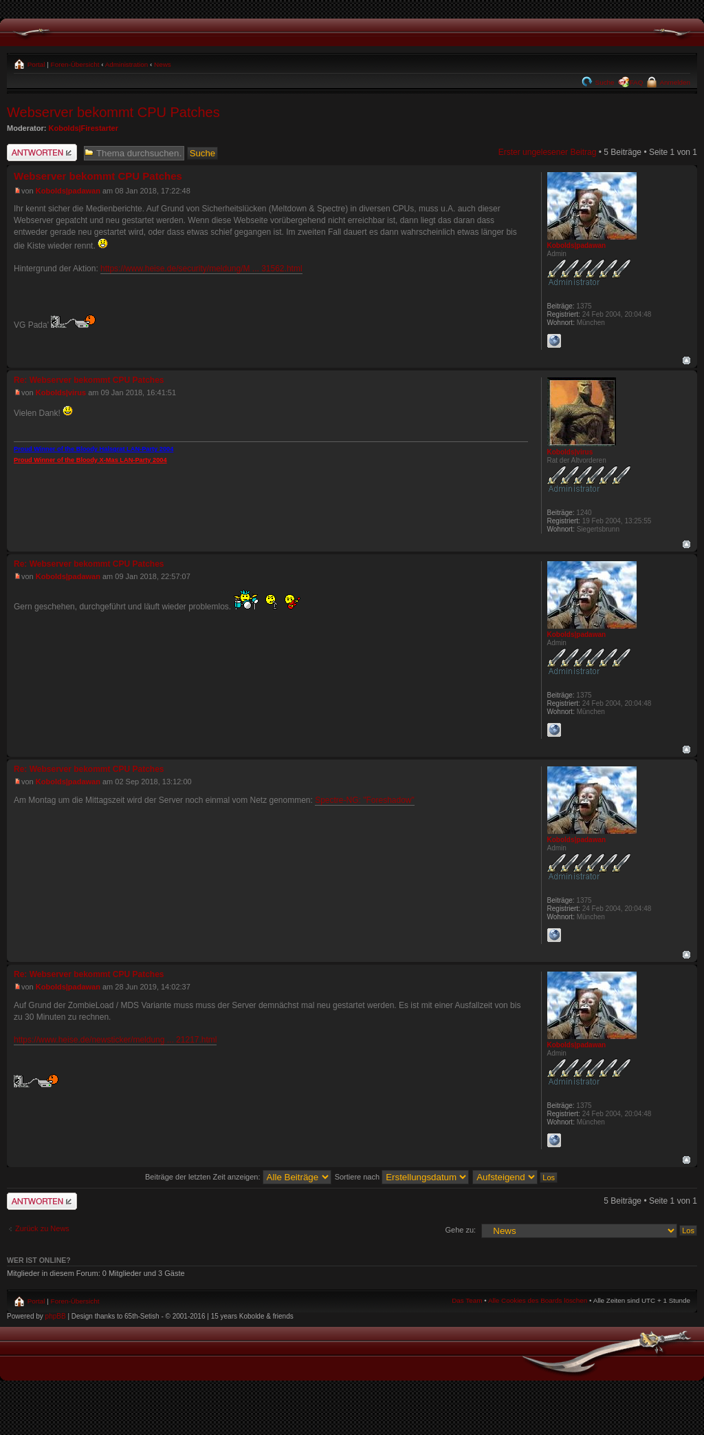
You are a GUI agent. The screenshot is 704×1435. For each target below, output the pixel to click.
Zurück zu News (42, 1228)
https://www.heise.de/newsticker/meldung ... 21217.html (115, 1040)
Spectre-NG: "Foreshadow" (365, 800)
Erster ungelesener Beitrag (547, 152)
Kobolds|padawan (68, 191)
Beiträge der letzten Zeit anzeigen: (238, 1177)
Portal (35, 64)
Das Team (467, 1300)
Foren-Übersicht (75, 64)
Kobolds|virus (61, 392)
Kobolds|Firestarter (84, 128)
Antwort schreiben (42, 152)
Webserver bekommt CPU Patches (113, 112)
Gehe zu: (460, 1230)
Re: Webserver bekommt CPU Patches (89, 380)
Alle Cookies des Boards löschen (537, 1300)
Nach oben (686, 360)
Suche (604, 82)
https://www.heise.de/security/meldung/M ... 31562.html (201, 268)
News (162, 64)
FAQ (637, 82)
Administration (126, 64)
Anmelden (674, 82)
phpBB (55, 1316)
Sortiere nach (402, 1177)
